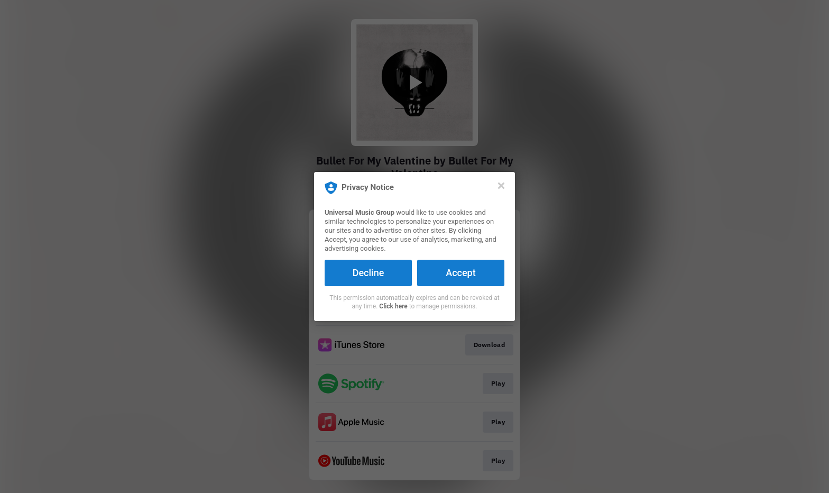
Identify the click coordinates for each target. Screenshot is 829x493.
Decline (368, 272)
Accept (460, 272)
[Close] (501, 185)
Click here (393, 306)
